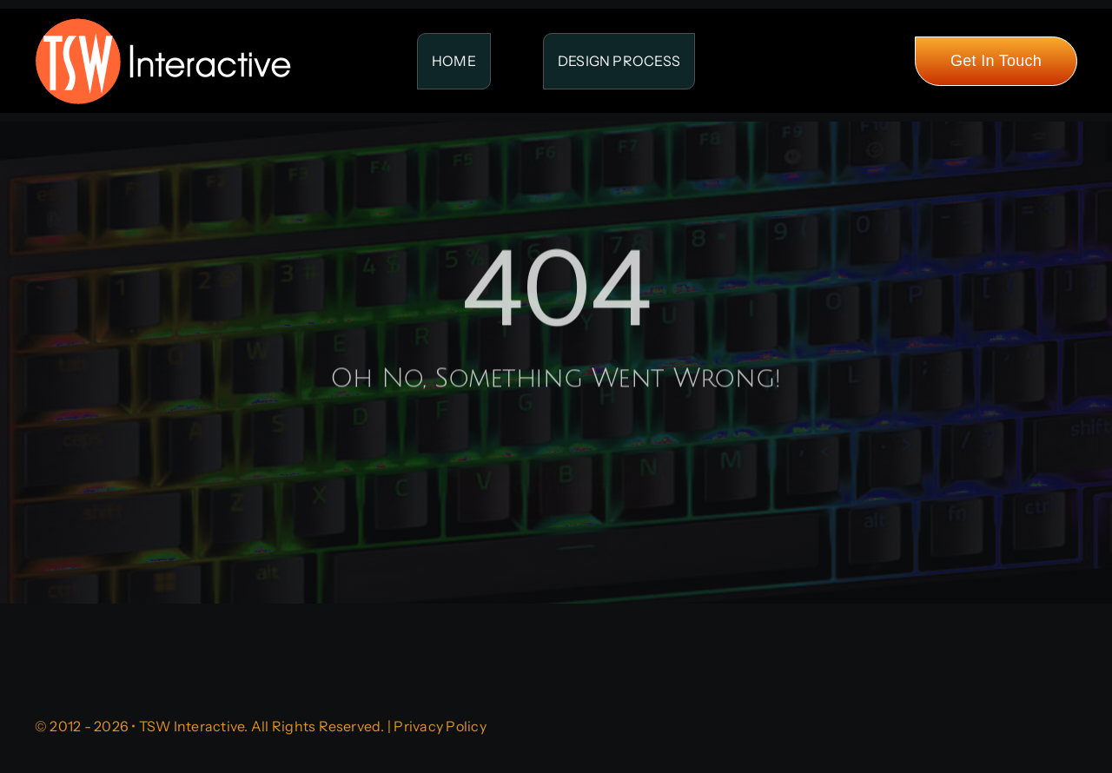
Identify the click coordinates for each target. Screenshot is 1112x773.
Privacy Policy (440, 726)
